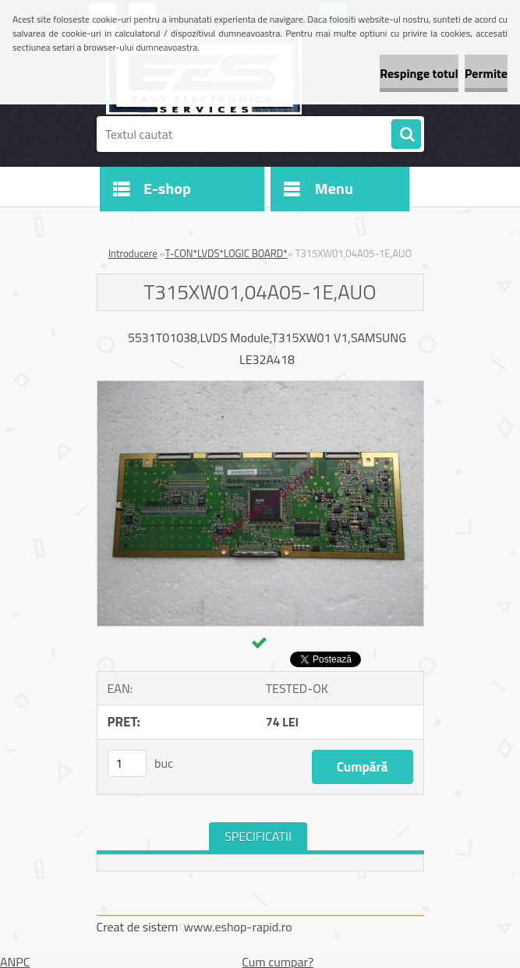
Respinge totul (419, 73)
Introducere (132, 253)
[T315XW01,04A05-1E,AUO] (260, 387)
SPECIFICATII (258, 836)
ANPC (15, 962)
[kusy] (127, 763)
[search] (406, 135)
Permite (486, 73)
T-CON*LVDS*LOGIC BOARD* (226, 253)
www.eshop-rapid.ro (238, 926)
